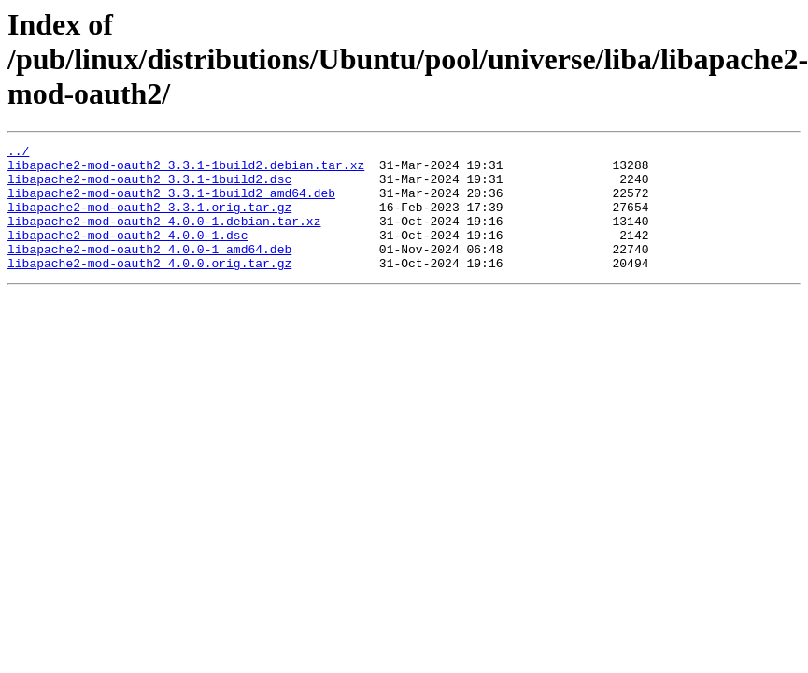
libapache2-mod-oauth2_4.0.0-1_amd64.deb (149, 271)
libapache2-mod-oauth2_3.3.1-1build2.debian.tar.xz (185, 170)
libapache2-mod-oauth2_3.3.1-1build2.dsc (149, 187)
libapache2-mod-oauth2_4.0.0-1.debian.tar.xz (163, 237)
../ (18, 153)
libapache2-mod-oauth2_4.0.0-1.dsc (127, 254)
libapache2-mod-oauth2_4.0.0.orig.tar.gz (149, 287)
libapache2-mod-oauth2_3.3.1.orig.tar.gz (149, 220)
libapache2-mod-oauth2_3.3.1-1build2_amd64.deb (171, 203)
